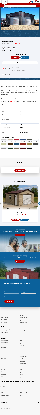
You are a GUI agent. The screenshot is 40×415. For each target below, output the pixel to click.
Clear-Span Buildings (4, 342)
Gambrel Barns (3, 362)
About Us (21, 374)
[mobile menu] (38, 1)
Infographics (22, 371)
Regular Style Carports (4, 317)
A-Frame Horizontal (4, 314)
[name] (11, 287)
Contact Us (22, 376)
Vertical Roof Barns (4, 358)
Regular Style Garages (4, 332)
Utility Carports (22, 319)
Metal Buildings (4, 338)
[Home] (30, 2)
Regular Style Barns (4, 355)
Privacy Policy (24, 407)
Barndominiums (22, 347)
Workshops (22, 345)
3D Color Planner (3, 373)
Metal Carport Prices (23, 322)
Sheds (21, 340)
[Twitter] (35, 408)
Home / (2, 7)
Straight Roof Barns (23, 356)
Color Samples (3, 374)
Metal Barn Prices (23, 363)
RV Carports (22, 315)
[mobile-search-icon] (27, 1)
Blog (21, 369)
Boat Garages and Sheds (24, 317)
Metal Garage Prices (23, 332)
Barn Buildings (4, 353)
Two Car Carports (4, 321)
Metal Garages (4, 327)
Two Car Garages (23, 329)
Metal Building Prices (23, 349)
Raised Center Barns (23, 355)
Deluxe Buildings (3, 347)
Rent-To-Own (3, 369)
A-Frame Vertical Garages (5, 331)
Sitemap (21, 378)
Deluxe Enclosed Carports (24, 314)
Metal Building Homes (4, 340)
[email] (28, 287)
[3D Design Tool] (20, 261)
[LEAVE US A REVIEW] (20, 170)
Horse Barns (3, 360)
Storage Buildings (23, 342)
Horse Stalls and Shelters (24, 360)
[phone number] (11, 292)
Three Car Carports (4, 322)
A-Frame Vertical (4, 316)
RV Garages (22, 334)
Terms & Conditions (6, 408)
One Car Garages (4, 334)
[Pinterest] (38, 408)
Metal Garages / (5, 7)
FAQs (2, 376)
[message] (20, 297)
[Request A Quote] (25, 57)
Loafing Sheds (22, 358)
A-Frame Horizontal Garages (5, 329)
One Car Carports (4, 319)
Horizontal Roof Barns (4, 357)
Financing (2, 371)
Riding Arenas (22, 361)
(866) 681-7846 (12, 101)
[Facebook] (32, 408)
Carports (2, 312)
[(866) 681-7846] (32, 2)
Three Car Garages (23, 330)
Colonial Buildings (4, 344)
